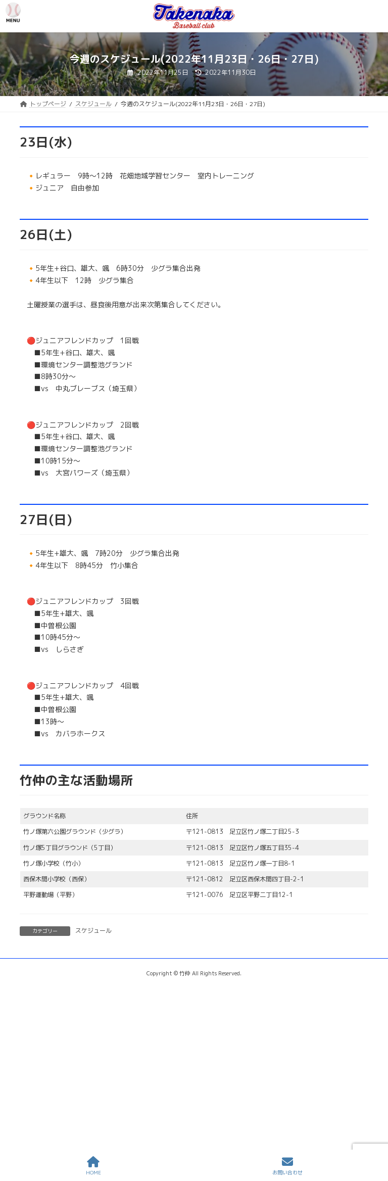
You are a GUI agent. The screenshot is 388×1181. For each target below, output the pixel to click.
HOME (93, 1166)
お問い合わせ (287, 1166)
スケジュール (93, 930)
